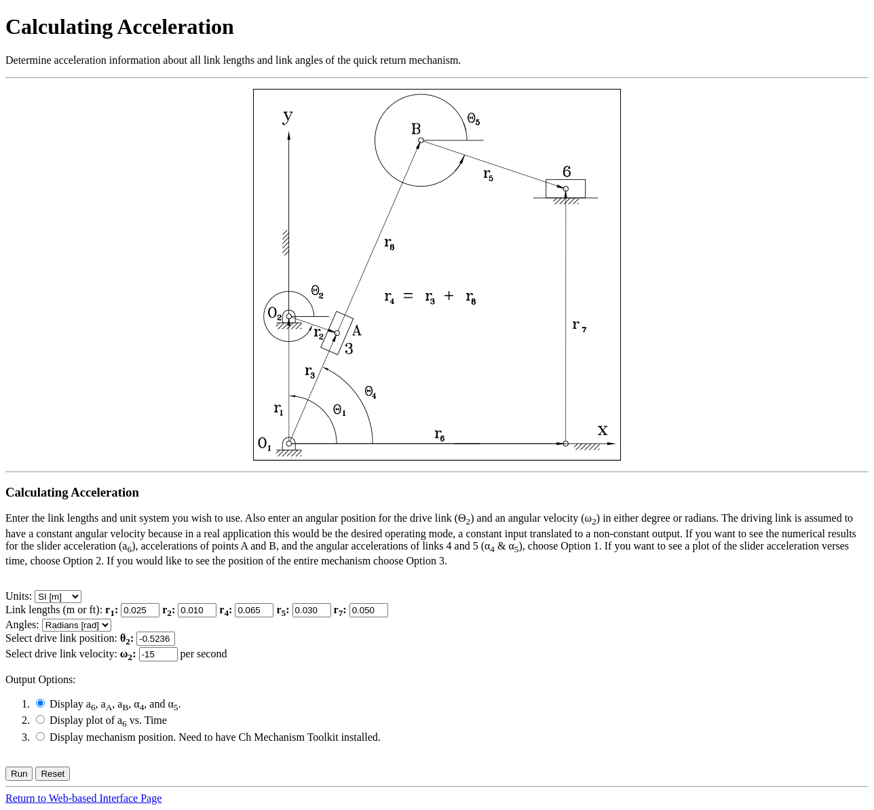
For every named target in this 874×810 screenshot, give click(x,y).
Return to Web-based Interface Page (83, 798)
